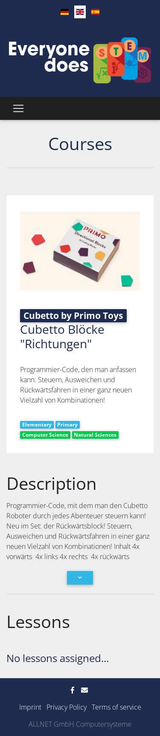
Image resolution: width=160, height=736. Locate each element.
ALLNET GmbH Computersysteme (80, 724)
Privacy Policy (67, 707)
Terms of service (116, 707)
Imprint (30, 707)
